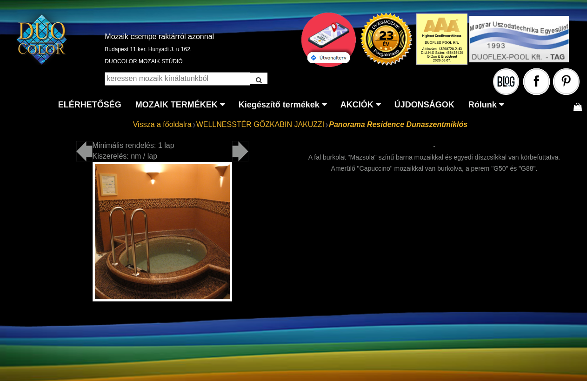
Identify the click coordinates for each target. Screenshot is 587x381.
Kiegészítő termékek (279, 104)
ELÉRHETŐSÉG (89, 104)
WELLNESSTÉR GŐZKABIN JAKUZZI (260, 124)
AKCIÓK (357, 104)
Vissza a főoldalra (162, 124)
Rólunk (482, 104)
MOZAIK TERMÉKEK (176, 104)
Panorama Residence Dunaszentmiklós (398, 124)
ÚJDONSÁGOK (424, 104)
